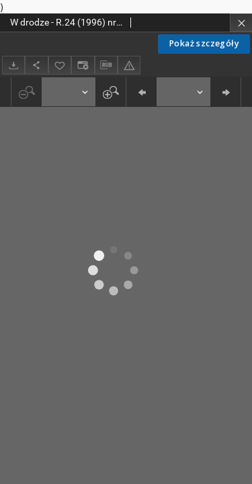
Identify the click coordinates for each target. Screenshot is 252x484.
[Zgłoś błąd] (129, 65)
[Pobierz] (13, 65)
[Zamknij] (241, 22)
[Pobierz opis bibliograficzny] (106, 65)
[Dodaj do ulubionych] (59, 65)
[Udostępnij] (36, 65)
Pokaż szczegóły (204, 43)
